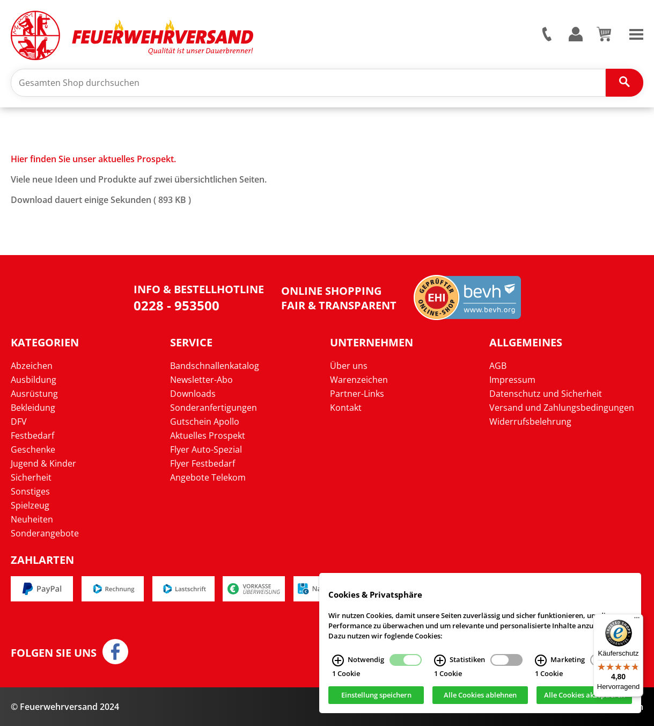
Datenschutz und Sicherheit (545, 394)
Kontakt (346, 407)
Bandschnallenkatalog (214, 366)
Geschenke (33, 449)
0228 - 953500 (176, 305)
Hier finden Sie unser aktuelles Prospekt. (93, 159)
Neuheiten (32, 519)
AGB (497, 366)
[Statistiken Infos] (440, 666)
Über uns (349, 366)
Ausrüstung (34, 394)
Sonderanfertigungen (213, 407)
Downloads (193, 394)
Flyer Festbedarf (202, 463)
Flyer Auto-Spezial (206, 449)
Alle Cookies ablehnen (480, 701)
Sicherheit (31, 477)
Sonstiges (30, 491)
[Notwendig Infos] (338, 666)
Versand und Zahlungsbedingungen (561, 407)
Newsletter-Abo (201, 380)
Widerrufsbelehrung (530, 421)
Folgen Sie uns (54, 653)
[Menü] (636, 620)
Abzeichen (32, 366)
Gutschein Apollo (204, 421)
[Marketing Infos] (541, 666)
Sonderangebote (45, 533)
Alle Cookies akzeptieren (584, 701)
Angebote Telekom (208, 477)
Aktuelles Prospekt (207, 435)
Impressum (512, 380)
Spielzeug (30, 505)
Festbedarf (32, 435)
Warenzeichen (359, 380)
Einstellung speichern (376, 701)
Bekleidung (33, 407)
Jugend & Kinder (43, 463)
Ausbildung (33, 380)
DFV (19, 421)
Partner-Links (357, 394)
